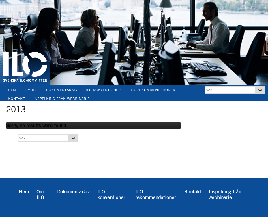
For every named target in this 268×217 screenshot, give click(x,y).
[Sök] (260, 90)
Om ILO (31, 90)
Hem (12, 90)
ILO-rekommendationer (152, 90)
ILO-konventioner (103, 90)
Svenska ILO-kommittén (25, 45)
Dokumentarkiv (61, 90)
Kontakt (16, 99)
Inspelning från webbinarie (61, 99)
